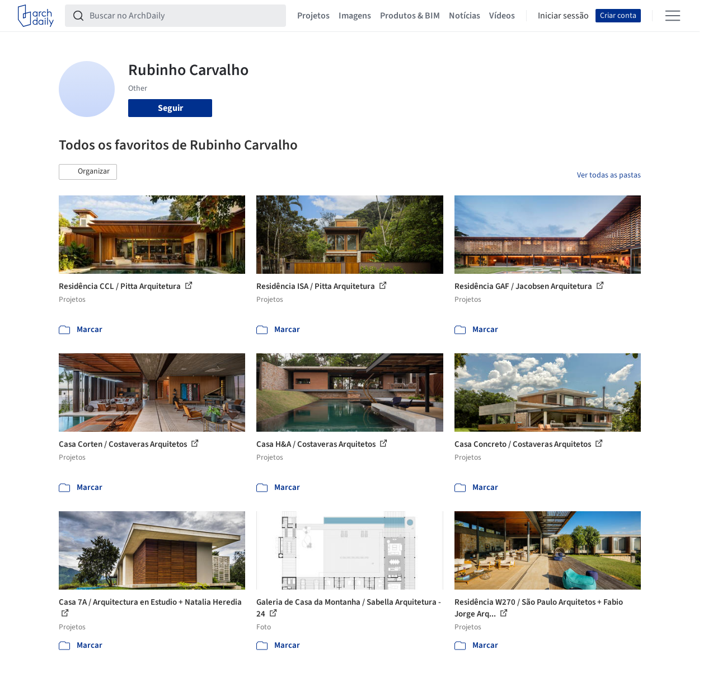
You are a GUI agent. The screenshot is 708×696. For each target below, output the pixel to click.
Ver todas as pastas (609, 175)
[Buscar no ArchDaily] (184, 15)
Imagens (355, 16)
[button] (88, 172)
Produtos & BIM (410, 16)
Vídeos (502, 16)
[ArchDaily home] (36, 15)
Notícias (464, 16)
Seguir (170, 108)
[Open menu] (673, 16)
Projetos (313, 16)
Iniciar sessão (563, 16)
